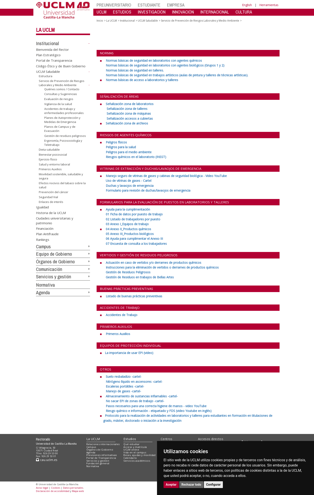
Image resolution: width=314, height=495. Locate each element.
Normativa (45, 285)
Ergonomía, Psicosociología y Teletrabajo (63, 143)
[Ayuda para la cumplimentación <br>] (127, 209)
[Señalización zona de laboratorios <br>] (129, 104)
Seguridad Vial (48, 197)
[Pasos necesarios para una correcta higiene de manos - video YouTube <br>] (156, 406)
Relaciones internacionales (103, 444)
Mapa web (78, 491)
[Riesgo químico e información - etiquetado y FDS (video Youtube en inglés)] (159, 411)
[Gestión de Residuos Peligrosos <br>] (128, 272)
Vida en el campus (134, 452)
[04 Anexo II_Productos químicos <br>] (128, 229)
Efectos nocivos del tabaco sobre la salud (62, 185)
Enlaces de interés (51, 202)
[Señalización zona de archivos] (126, 123)
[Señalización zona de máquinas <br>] (128, 113)
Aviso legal (42, 487)
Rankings (42, 239)
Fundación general (97, 463)
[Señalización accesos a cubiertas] (129, 118)
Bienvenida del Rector (52, 49)
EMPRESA (175, 5)
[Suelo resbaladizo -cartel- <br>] (123, 376)
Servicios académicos (136, 460)
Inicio (100, 20)
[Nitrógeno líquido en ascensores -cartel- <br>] (134, 381)
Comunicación (49, 269)
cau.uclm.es (46, 460)
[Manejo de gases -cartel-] (123, 391)
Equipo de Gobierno (54, 254)
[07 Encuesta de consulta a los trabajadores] (136, 244)
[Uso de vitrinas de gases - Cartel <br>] (128, 181)
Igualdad (42, 207)
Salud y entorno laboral (54, 164)
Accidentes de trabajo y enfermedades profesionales (64, 111)
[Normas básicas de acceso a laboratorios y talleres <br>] (141, 80)
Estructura (45, 76)
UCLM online (131, 449)
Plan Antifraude (47, 234)
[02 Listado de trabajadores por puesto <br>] (133, 219)
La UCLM (45, 29)
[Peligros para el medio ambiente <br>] (129, 152)
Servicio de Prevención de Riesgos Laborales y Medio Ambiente (61, 83)
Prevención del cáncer (53, 192)
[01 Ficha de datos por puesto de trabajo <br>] (134, 214)
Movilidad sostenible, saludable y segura (61, 176)
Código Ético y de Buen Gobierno (60, 66)
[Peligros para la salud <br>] (121, 147)
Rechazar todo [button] (191, 484)
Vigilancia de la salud (58, 104)
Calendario (130, 457)
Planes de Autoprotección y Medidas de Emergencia (62, 120)
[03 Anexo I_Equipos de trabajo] (127, 224)
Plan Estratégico (48, 55)
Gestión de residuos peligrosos (65, 136)
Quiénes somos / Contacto (61, 89)
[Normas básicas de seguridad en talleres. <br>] (135, 70)
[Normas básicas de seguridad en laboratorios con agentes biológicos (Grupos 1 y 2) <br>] (165, 65)
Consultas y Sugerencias (60, 94)
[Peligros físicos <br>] (116, 142)
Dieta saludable (49, 149)
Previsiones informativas (101, 455)
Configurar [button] (213, 484)
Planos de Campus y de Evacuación (59, 129)
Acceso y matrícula (135, 447)
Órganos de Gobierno (55, 261)
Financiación (44, 228)
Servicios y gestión (53, 276)
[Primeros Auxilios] (117, 334)
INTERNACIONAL (214, 12)
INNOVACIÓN (183, 12)
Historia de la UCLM (51, 212)
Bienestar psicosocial (53, 154)
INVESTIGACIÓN (152, 12)
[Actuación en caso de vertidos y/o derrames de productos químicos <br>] (153, 262)
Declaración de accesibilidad (52, 491)
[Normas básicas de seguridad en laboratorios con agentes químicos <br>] (153, 60)
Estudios (129, 439)
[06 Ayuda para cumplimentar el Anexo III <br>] (134, 238)
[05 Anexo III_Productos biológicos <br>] (130, 234)
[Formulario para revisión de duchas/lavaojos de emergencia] (148, 190)
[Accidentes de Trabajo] (121, 315)
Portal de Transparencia (54, 60)
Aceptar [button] (171, 484)
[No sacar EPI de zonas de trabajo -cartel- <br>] (135, 401)
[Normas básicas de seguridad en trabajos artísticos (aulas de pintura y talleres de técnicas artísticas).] (177, 75)
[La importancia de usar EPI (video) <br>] (129, 353)
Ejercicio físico (48, 159)
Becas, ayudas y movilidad (139, 455)
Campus (43, 246)
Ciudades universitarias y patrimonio (54, 220)
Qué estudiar (131, 444)
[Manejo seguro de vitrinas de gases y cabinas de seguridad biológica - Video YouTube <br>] (166, 176)
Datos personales (73, 487)
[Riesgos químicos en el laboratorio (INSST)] (136, 157)
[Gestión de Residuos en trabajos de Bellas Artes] (140, 277)
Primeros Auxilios (50, 169)
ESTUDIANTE (149, 5)
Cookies (55, 487)
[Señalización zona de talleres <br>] (126, 109)
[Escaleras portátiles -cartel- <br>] (125, 386)
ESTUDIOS (122, 12)
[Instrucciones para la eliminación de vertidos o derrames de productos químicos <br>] (162, 267)
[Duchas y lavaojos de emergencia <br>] (130, 186)
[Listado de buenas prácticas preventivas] (133, 296)
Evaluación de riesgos (58, 99)
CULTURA (244, 12)
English (247, 5)
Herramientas (268, 5)
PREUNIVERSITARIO (114, 5)
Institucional (47, 43)
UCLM (101, 12)
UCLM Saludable (48, 71)
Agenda (43, 292)
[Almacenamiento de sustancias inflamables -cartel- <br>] (141, 396)
